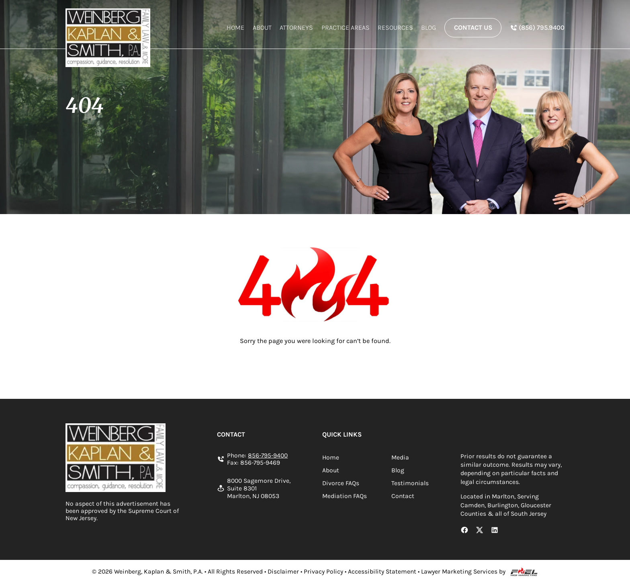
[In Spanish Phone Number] (537, 27)
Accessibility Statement (382, 571)
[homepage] (107, 37)
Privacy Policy (323, 571)
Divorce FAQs (340, 483)
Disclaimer (283, 571)
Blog (428, 27)
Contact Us (473, 27)
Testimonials (410, 483)
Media (400, 457)
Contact (402, 496)
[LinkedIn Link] (495, 531)
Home (235, 27)
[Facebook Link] (464, 531)
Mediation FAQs (344, 496)
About (262, 27)
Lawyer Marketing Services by (463, 571)
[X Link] (480, 531)
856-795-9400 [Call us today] (268, 455)
